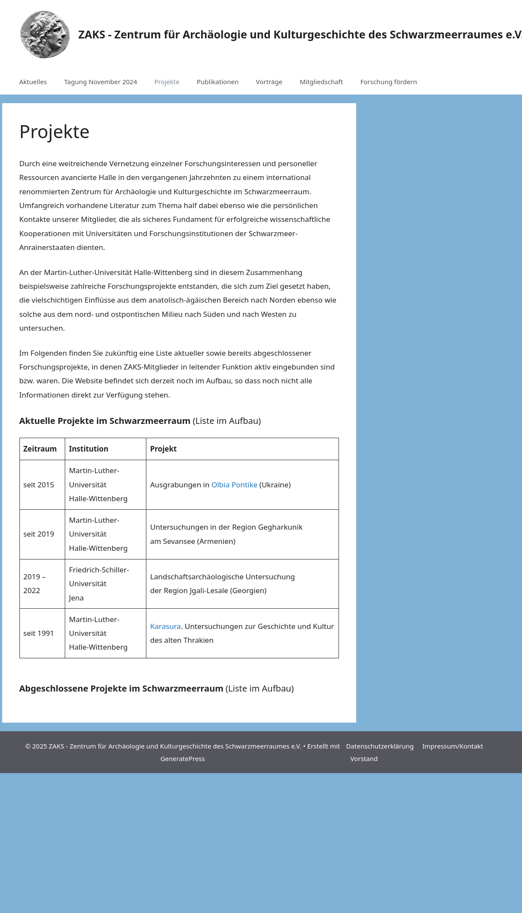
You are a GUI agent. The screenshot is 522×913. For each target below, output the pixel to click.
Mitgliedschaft (321, 81)
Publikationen (218, 81)
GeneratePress (182, 758)
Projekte (166, 81)
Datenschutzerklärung (380, 746)
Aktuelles (33, 81)
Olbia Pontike (235, 485)
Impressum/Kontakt (452, 746)
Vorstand (363, 758)
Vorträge (269, 81)
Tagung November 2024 (100, 81)
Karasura (165, 626)
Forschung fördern (388, 81)
